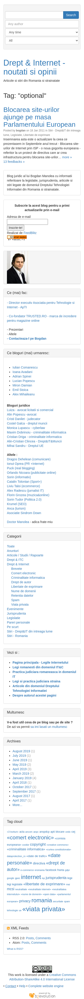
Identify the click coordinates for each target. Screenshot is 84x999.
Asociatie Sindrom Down (24, 513)
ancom (28, 831)
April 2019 (20, 769)
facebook (50, 870)
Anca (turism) (16, 508)
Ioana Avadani (22, 372)
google (10, 878)
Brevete (16, 568)
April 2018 (20, 782)
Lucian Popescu (24, 381)
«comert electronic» (30, 837)
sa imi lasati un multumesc (48, 727)
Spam (15, 600)
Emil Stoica (20, 390)
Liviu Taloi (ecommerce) (23, 486)
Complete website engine (45, 986)
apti (52, 831)
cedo (68, 831)
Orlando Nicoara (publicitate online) (31, 472)
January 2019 (22, 778)
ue (20, 910)
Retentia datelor (22, 595)
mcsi (10, 889)
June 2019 (20, 760)
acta (21, 831)
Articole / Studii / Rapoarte (25, 555)
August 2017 (21, 796)
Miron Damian (22, 385)
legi (9, 884)
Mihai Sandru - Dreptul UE (25, 446)
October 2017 (22, 787)
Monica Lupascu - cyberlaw (26, 428)
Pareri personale (18, 622)
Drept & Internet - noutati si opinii (34, 67)
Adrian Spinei (22, 376)
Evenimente (15, 609)
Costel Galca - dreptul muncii (27, 423)
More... (17, 805)
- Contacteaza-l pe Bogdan (26, 338)
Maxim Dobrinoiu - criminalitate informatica (36, 432)
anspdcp (44, 831)
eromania (40, 870)
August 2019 (21, 751)
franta (60, 870)
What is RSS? (15, 948)
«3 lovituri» (13, 831)
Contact (10, 986)
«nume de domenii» (31, 894)
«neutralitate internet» (39, 889)
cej (73, 831)
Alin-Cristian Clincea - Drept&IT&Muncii (34, 441)
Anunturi (13, 551)
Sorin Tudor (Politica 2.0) (24, 499)
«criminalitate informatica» (26, 849)
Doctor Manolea (18, 522)
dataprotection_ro (16, 856)
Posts (30, 938)
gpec (17, 878)
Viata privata (20, 604)
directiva (39, 863)
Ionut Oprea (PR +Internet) (25, 463)
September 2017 (24, 791)
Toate (11, 546)
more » (67, 157)
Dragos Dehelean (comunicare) (29, 459)
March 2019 (21, 773)
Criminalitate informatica (28, 577)
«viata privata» (43, 909)
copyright (38, 844)
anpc (36, 831)
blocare (60, 831)
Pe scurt (12, 627)
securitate (58, 901)
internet (31, 877)
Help (22, 986)
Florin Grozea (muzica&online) (28, 495)
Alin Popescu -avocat (22, 414)
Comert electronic (23, 573)
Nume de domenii (23, 591)
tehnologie (12, 910)
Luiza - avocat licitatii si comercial (30, 410)
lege (70, 878)
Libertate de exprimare (36, 135)
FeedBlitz (30, 233)
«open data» (49, 894)
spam (67, 901)
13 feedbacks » (14, 161)
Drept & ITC (15, 560)
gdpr (67, 870)
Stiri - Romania (17, 636)
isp (43, 878)
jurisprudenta (56, 878)
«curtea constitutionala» (58, 849)
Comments (43, 938)
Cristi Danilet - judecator (23, 419)
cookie (25, 844)
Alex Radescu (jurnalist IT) (25, 490)
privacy (25, 901)
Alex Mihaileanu (24, 394)
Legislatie (16, 135)
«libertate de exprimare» (44, 884)
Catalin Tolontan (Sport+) (24, 481)
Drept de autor (21, 582)
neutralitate (21, 889)
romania (41, 900)
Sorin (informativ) (19, 477)
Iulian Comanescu (25, 367)
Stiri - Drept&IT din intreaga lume (30, 631)
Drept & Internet (18, 564)
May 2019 (19, 764)
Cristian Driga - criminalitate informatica (34, 437)
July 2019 (19, 755)
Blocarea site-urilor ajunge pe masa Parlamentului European (39, 117)
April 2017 (20, 800)
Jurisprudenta (16, 613)
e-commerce (27, 870)
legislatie (17, 884)
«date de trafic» (36, 856)
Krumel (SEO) (16, 504)
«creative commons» (58, 844)
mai (68, 884)
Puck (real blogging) (21, 468)
